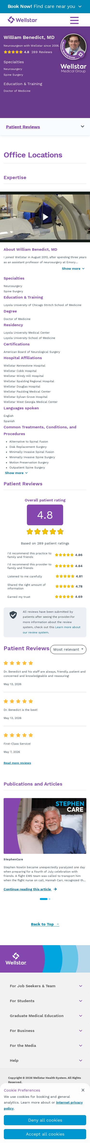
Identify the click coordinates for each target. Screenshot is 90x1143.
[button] (44, 899)
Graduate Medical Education (46, 1015)
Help (46, 1060)
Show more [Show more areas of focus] (16, 473)
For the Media (46, 1045)
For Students (46, 1001)
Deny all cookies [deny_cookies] (45, 1120)
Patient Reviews (23, 126)
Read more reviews (17, 763)
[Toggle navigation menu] (79, 126)
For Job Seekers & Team (46, 986)
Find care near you (45, 6)
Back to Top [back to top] (45, 924)
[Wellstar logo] (22, 20)
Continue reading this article (30, 889)
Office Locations (33, 155)
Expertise (15, 177)
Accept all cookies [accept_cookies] (45, 1134)
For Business (46, 1030)
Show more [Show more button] (73, 268)
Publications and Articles (33, 784)
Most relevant (66, 649)
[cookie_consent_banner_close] (83, 1090)
